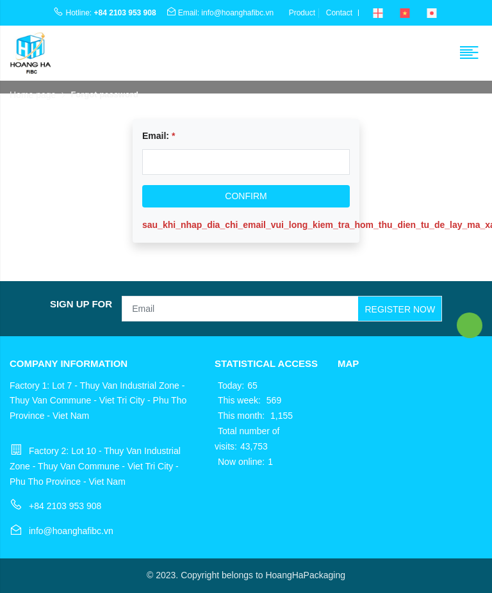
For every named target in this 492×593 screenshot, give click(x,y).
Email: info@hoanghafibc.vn (220, 12)
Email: (158, 136)
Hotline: (104, 12)
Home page (33, 95)
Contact (339, 12)
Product (302, 12)
